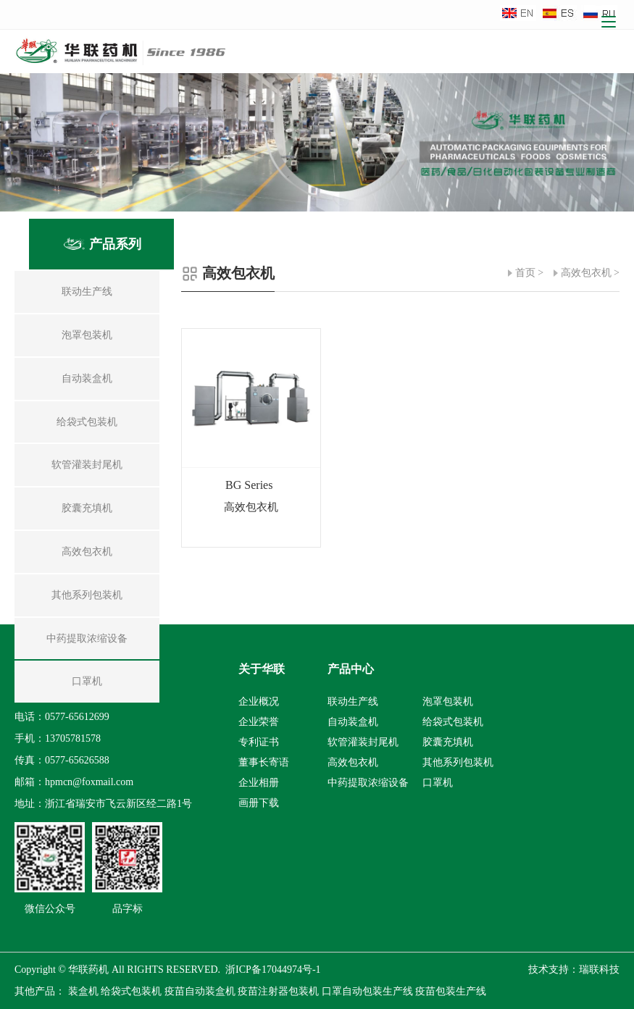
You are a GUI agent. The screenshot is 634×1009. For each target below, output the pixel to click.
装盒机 (83, 991)
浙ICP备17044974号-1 (272, 969)
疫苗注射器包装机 (278, 991)
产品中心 (351, 669)
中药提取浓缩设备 (368, 782)
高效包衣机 (586, 272)
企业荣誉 (258, 721)
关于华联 (261, 669)
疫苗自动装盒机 (199, 991)
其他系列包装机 (457, 762)
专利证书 (258, 742)
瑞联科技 (599, 969)
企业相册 (258, 782)
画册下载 (258, 802)
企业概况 (258, 701)
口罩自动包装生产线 (367, 991)
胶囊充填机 (447, 742)
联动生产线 (353, 701)
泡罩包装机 (447, 701)
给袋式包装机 (452, 721)
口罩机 (437, 782)
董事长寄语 (263, 762)
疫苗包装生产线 (450, 991)
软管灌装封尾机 (363, 742)
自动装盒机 (353, 721)
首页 (525, 272)
